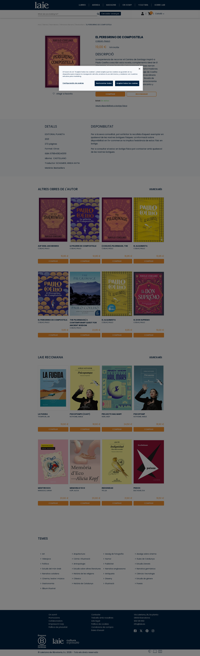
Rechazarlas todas (104, 83)
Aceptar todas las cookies (127, 83)
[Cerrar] (139, 69)
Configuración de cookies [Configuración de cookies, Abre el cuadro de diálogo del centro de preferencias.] (73, 83)
